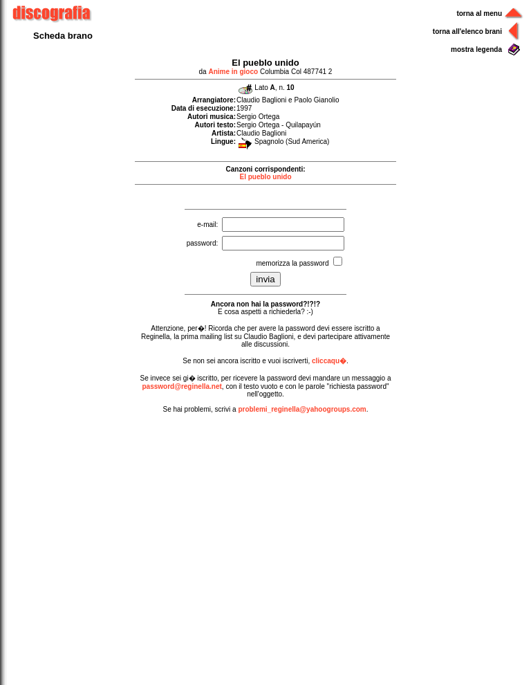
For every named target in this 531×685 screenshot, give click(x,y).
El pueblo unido (266, 177)
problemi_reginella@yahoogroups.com (302, 409)
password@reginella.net (181, 386)
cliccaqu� (329, 361)
